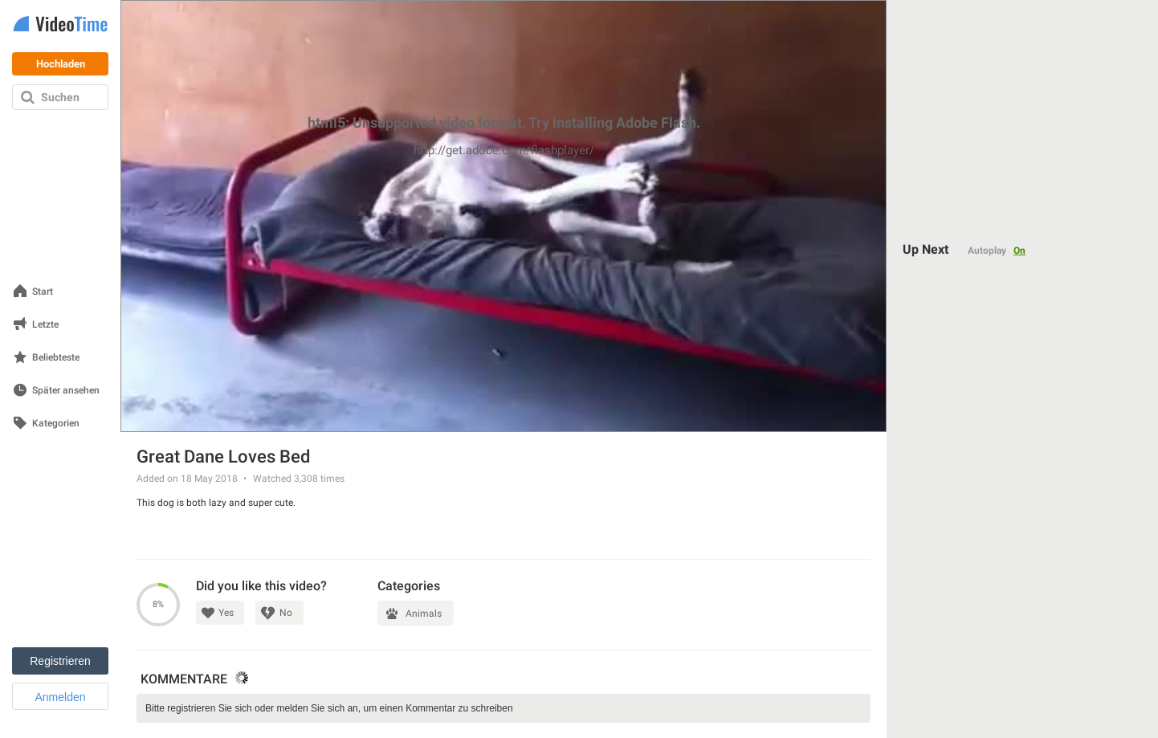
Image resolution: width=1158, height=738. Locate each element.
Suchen (60, 97)
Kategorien (56, 423)
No (285, 612)
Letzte (45, 325)
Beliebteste (56, 358)
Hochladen (60, 64)
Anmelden (60, 697)
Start (42, 292)
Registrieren (60, 660)
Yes (226, 612)
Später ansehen (66, 390)
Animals (424, 613)
